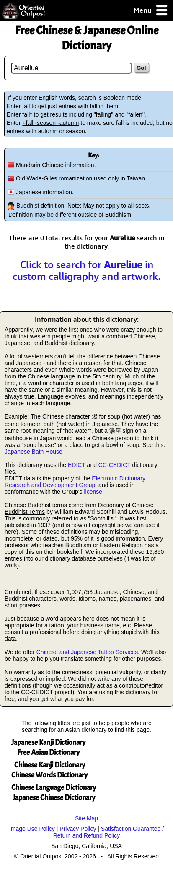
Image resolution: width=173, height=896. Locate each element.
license (93, 491)
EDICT (76, 465)
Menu (151, 11)
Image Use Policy (32, 828)
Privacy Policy (77, 828)
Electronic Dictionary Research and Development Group (75, 481)
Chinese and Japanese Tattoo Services (87, 652)
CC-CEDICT (114, 465)
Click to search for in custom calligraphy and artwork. (86, 270)
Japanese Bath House (33, 451)
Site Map (86, 818)
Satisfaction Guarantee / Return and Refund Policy (108, 832)
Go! (141, 68)
